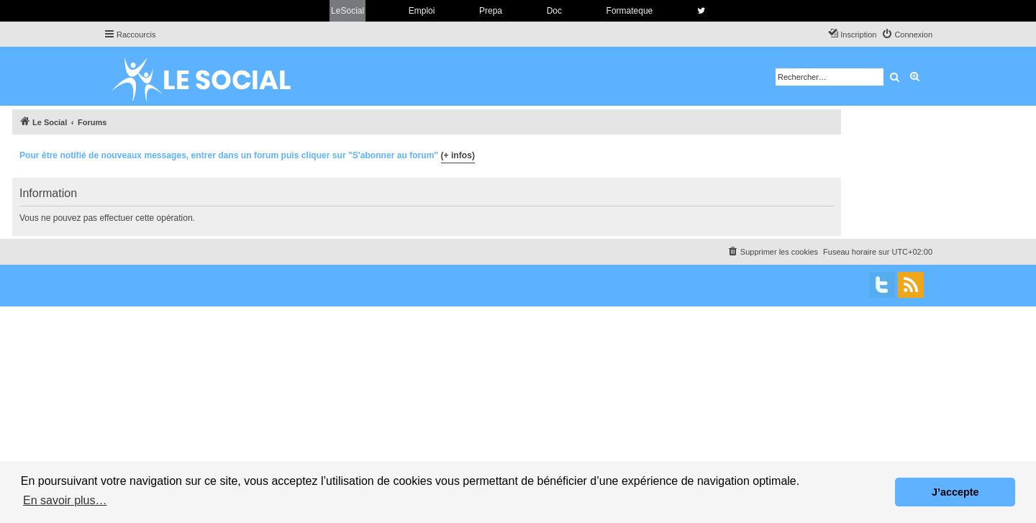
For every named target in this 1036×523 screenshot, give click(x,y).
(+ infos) (458, 155)
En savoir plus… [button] (65, 500)
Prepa (490, 11)
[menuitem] (906, 34)
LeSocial (347, 11)
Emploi (422, 11)
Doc (554, 11)
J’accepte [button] (955, 492)
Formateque (629, 11)
